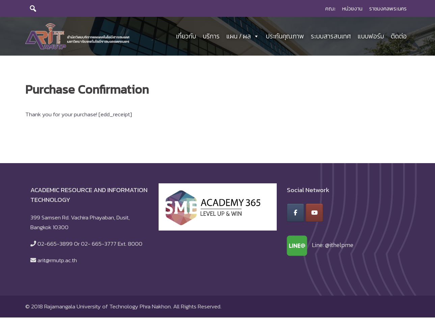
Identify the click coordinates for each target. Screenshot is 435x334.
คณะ (330, 8)
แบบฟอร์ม (371, 37)
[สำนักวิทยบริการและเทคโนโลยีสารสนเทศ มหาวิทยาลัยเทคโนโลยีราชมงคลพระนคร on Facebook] (295, 214)
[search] (33, 8)
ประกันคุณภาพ (285, 37)
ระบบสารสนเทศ (331, 37)
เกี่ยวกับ (186, 37)
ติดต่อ (399, 37)
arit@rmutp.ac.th (57, 261)
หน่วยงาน (352, 8)
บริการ (211, 37)
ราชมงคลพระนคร (388, 8)
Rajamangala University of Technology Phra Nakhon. (108, 307)
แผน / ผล (242, 37)
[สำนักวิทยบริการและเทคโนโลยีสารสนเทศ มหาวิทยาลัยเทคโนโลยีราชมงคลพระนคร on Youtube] (314, 214)
